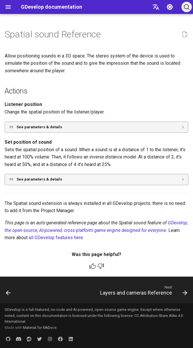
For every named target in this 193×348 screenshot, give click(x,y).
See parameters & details (39, 127)
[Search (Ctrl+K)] (186, 7)
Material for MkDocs (40, 327)
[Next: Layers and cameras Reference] (142, 292)
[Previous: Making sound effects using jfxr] (8, 292)
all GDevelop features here (56, 237)
